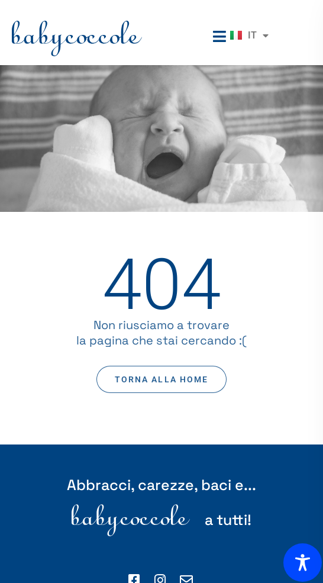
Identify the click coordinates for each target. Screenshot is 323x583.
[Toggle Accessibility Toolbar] (302, 562)
